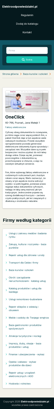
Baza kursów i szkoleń (35, 74)
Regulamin (27, 15)
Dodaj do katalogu (27, 23)
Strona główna (10, 74)
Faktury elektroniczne (15, 127)
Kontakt (27, 32)
